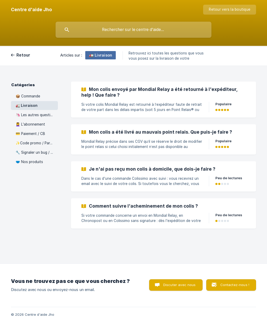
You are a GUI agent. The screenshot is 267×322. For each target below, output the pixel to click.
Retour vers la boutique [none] (229, 9)
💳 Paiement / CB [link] (30, 134)
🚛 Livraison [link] (27, 105)
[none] (31, 10)
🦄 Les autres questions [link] (36, 115)
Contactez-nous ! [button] (234, 285)
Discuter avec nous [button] (179, 285)
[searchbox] (133, 30)
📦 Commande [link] (28, 96)
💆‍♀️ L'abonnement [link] (30, 124)
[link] (163, 99)
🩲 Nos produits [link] (29, 162)
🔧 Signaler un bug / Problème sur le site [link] (37, 152)
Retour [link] (23, 55)
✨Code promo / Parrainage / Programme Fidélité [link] (37, 143)
